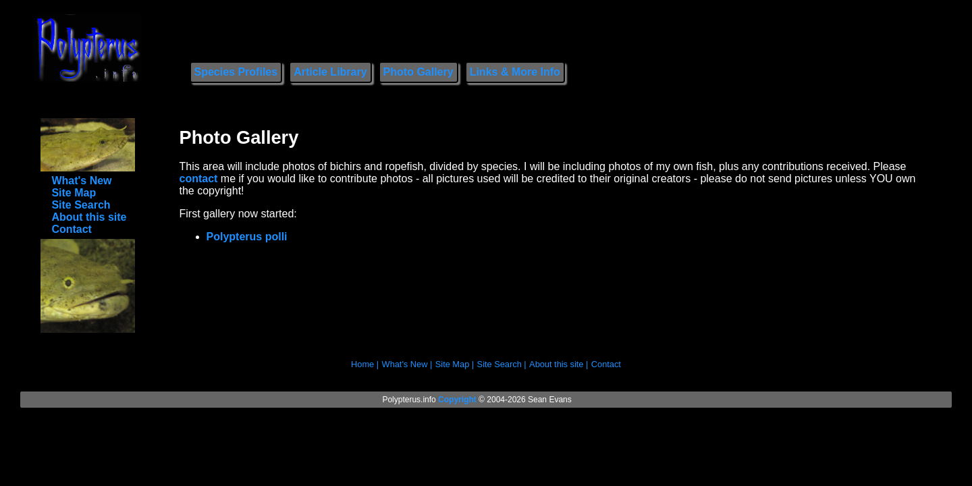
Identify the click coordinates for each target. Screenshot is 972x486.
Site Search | (501, 364)
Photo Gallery (418, 72)
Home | (365, 364)
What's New (81, 180)
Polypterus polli (247, 236)
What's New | (407, 364)
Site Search (80, 205)
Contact (71, 229)
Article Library (330, 72)
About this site (88, 217)
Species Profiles (236, 72)
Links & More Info (515, 72)
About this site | (558, 364)
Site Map (73, 192)
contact (199, 178)
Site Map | (454, 364)
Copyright (457, 399)
